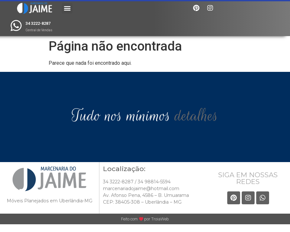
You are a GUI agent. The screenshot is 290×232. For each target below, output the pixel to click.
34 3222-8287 (38, 23)
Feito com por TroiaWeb (145, 219)
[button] (67, 8)
